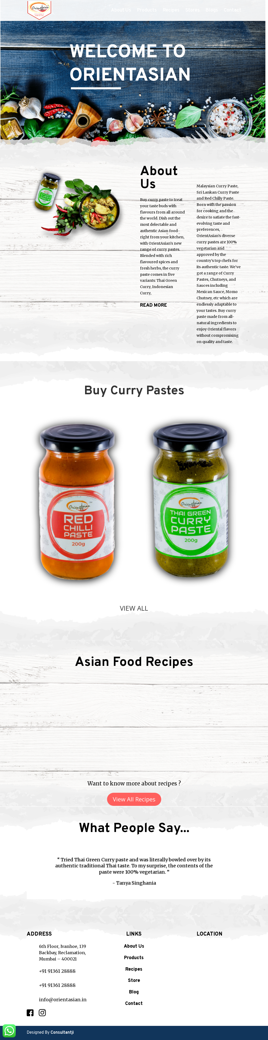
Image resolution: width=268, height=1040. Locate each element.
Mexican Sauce (210, 291)
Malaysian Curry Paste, (217, 186)
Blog (134, 992)
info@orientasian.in (63, 1000)
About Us (121, 11)
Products (147, 11)
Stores (192, 11)
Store (134, 981)
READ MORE (153, 305)
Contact (232, 11)
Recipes (171, 11)
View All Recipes (134, 799)
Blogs (211, 11)
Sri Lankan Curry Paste (218, 192)
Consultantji (62, 1032)
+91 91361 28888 (57, 971)
